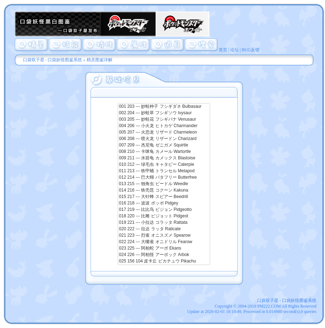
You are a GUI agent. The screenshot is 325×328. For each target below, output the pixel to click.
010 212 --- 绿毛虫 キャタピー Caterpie (163, 164)
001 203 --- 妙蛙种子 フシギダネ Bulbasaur (163, 106)
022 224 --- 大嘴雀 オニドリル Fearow (163, 242)
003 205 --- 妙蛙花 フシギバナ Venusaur (163, 119)
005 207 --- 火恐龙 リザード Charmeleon (163, 132)
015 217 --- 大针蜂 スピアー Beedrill (163, 197)
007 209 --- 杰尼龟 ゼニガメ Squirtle (163, 145)
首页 (223, 49)
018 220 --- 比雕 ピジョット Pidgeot (163, 216)
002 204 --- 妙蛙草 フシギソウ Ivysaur (163, 113)
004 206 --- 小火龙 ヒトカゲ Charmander (163, 126)
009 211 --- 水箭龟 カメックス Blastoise (163, 158)
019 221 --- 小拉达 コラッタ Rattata (163, 223)
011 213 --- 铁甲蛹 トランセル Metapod (163, 171)
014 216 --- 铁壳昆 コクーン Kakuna (163, 190)
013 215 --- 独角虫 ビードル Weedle (163, 184)
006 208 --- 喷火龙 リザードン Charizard (163, 139)
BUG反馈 (250, 49)
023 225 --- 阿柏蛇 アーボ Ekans (163, 248)
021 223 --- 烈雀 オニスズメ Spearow (163, 235)
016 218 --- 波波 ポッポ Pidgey (163, 203)
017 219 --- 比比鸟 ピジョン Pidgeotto (163, 210)
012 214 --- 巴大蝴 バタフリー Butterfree (163, 177)
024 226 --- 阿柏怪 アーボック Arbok (163, 255)
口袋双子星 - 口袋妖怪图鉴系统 (52, 59)
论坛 (234, 49)
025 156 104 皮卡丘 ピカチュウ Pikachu (163, 261)
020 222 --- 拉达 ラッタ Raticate (163, 229)
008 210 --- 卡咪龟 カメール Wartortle (163, 152)
